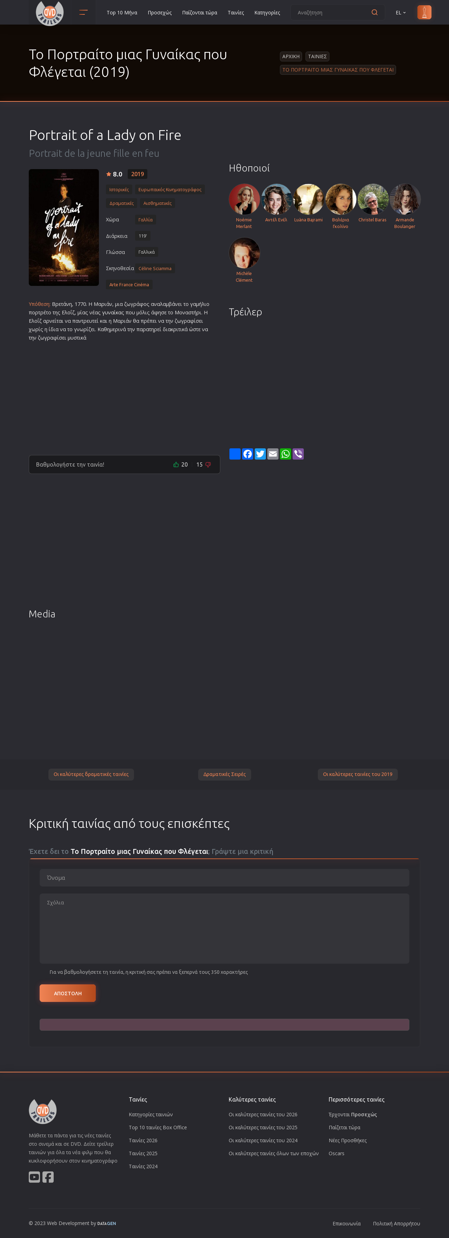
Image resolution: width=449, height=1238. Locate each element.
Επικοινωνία (347, 1223)
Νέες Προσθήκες (348, 1140)
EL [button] (401, 12)
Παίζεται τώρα (344, 1127)
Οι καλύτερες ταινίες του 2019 (358, 774)
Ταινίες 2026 (143, 1140)
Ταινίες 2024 (143, 1166)
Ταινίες (236, 12)
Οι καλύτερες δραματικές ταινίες (91, 774)
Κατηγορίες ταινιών (151, 1114)
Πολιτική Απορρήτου (396, 1223)
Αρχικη (291, 56)
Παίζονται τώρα (199, 12)
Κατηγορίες (267, 12)
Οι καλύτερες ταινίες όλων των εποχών (274, 1153)
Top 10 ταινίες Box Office (158, 1127)
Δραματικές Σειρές (224, 774)
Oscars (336, 1153)
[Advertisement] (124, 395)
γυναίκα (111, 312)
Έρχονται (353, 1114)
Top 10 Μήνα (122, 12)
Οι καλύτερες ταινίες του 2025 (263, 1127)
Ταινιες (317, 56)
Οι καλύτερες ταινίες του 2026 (263, 1114)
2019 (137, 174)
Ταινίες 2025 (143, 1153)
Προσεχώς (160, 12)
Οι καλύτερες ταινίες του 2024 (263, 1140)
